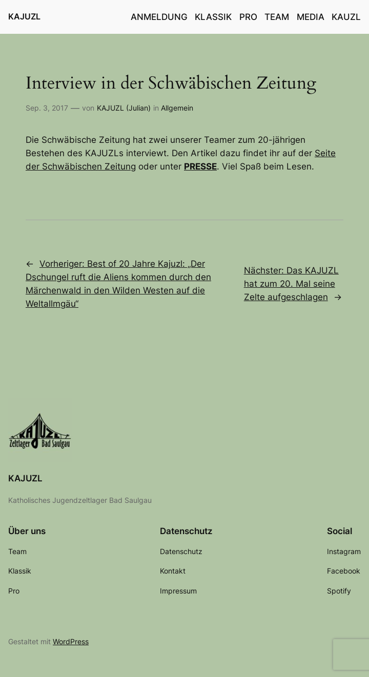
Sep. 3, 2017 (47, 107)
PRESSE (200, 166)
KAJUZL (24, 16)
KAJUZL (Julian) (124, 107)
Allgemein (177, 107)
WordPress (71, 641)
